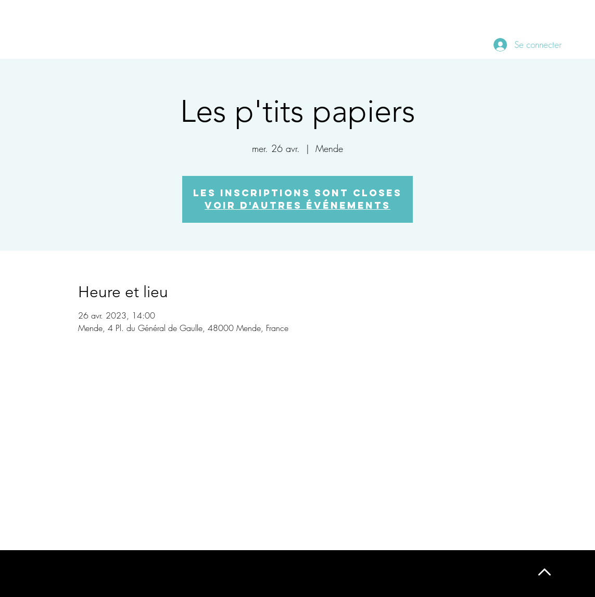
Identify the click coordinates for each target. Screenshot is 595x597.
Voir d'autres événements (297, 205)
